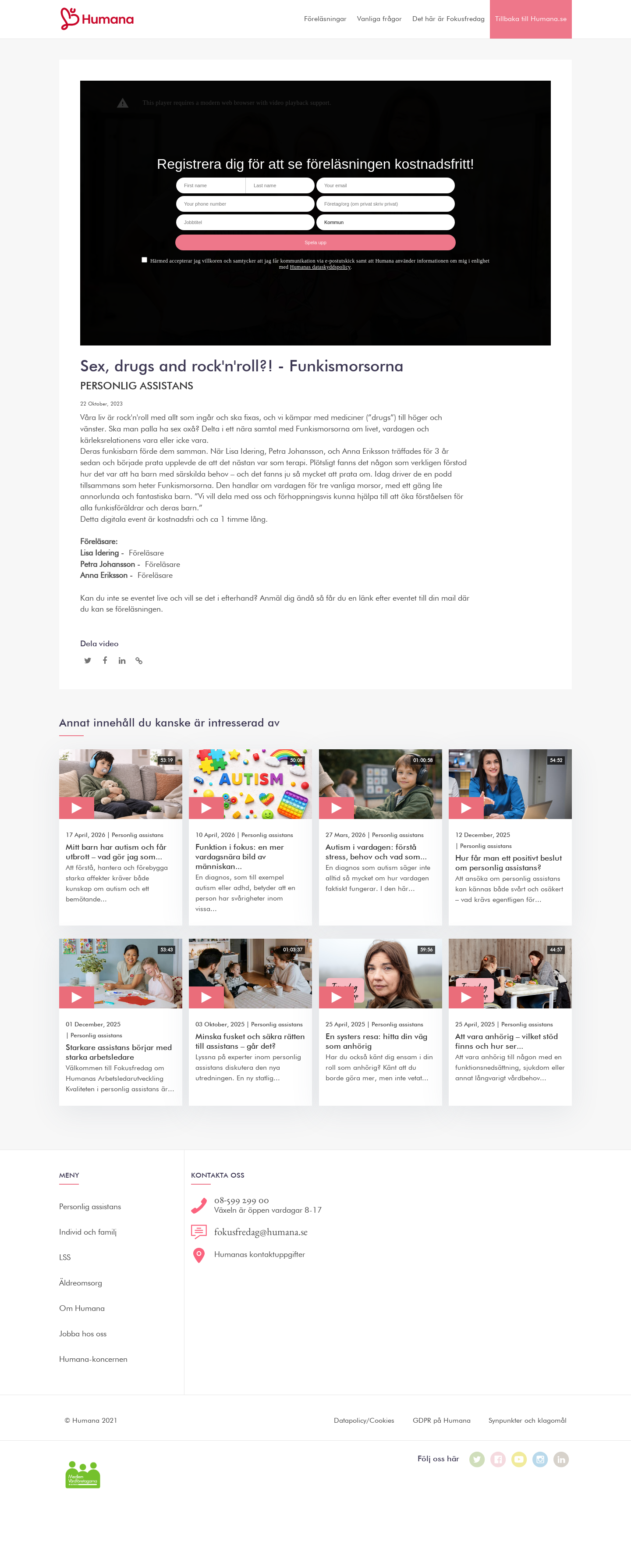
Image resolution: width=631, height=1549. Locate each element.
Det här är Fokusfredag (448, 19)
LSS (65, 1258)
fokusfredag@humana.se (261, 1231)
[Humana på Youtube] (519, 1459)
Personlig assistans (136, 386)
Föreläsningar (325, 19)
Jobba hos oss (82, 1334)
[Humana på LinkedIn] (561, 1459)
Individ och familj (88, 1232)
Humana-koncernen (93, 1360)
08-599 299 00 (241, 1199)
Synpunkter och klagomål (528, 1420)
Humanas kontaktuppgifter (259, 1255)
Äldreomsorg (80, 1283)
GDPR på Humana (442, 1420)
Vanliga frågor (379, 19)
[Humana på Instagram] (540, 1459)
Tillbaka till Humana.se (531, 19)
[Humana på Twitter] (477, 1459)
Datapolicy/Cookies (364, 1420)
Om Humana (82, 1309)
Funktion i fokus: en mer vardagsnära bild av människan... (239, 857)
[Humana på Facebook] (498, 1459)
